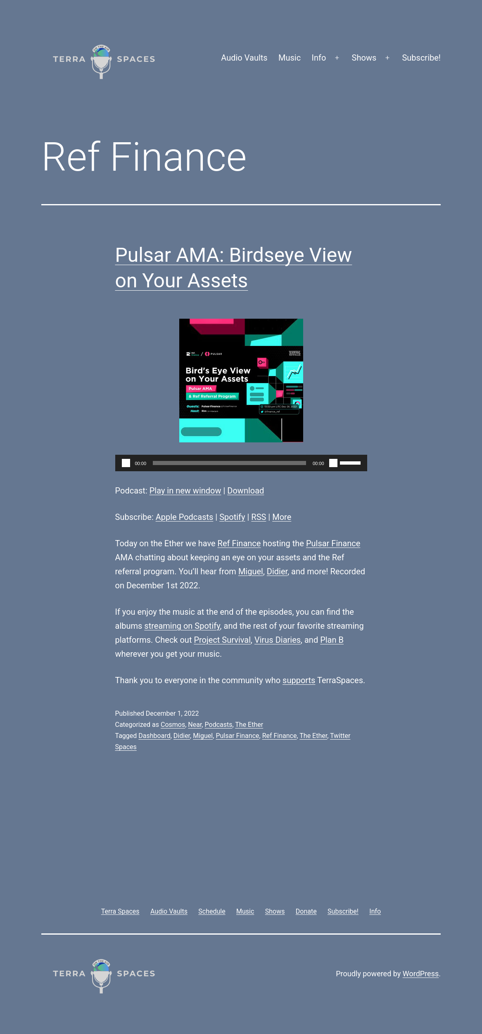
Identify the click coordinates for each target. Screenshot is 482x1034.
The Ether (249, 724)
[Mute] (333, 463)
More (281, 517)
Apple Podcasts (185, 517)
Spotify (232, 517)
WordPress (421, 973)
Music (289, 58)
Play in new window (185, 491)
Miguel (250, 571)
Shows (364, 58)
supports (299, 680)
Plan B (332, 640)
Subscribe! (421, 58)
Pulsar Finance (333, 543)
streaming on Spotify (182, 626)
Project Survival (222, 640)
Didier (277, 571)
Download (245, 491)
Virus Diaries (277, 640)
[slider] (229, 463)
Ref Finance (239, 543)
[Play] (126, 463)
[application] (241, 463)
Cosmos (173, 724)
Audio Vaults (244, 58)
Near (195, 724)
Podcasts (219, 724)
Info (319, 58)
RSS (258, 517)
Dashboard (154, 736)
